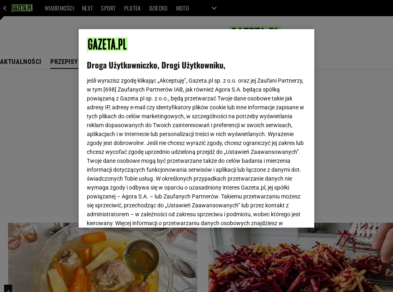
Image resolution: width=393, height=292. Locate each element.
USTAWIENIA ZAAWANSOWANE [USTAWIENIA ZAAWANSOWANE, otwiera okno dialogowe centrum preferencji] (139, 211)
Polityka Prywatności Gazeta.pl (158, 116)
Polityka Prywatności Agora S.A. (243, 116)
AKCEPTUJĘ (279, 212)
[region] (196, 128)
